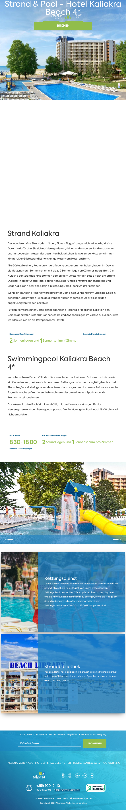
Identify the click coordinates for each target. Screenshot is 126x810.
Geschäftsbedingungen (77, 798)
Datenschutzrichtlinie (47, 798)
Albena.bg (26, 763)
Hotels (40, 763)
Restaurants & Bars (86, 763)
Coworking (112, 763)
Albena (12, 763)
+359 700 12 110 (48, 786)
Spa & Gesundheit (59, 763)
